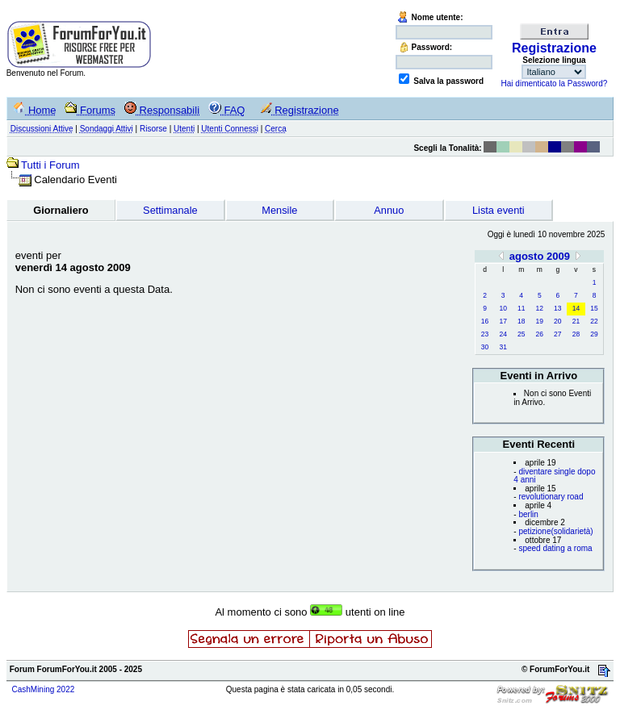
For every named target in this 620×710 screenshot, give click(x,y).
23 (484, 334)
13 (557, 308)
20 (557, 321)
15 (593, 308)
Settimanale (170, 210)
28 (576, 334)
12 (539, 308)
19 (539, 321)
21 (576, 321)
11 (521, 308)
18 (521, 321)
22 (593, 321)
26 (539, 334)
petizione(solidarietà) (555, 531)
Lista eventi (498, 210)
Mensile (279, 210)
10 (502, 308)
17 (502, 321)
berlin (528, 514)
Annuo (389, 210)
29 (593, 334)
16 (484, 321)
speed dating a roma (555, 548)
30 (484, 347)
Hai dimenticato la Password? (554, 83)
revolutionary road (550, 496)
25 (521, 334)
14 (576, 308)
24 (502, 334)
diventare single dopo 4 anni (554, 476)
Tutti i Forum (50, 165)
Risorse (153, 128)
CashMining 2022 (42, 689)
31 (502, 347)
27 (557, 334)
